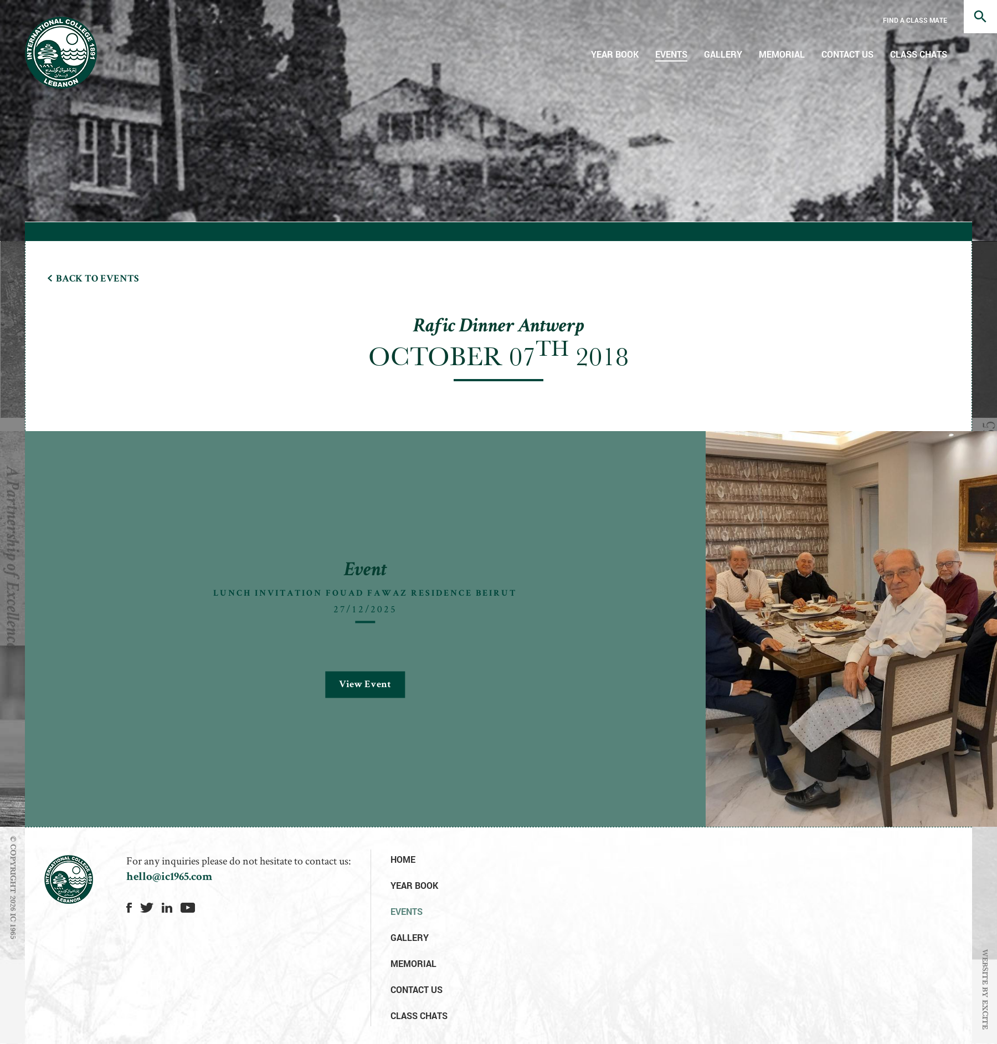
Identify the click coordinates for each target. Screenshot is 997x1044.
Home (402, 859)
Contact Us (847, 54)
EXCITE (985, 1015)
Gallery (723, 54)
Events (671, 54)
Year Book (615, 54)
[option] (511, 431)
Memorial (782, 54)
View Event (365, 684)
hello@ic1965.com (169, 877)
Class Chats (918, 54)
